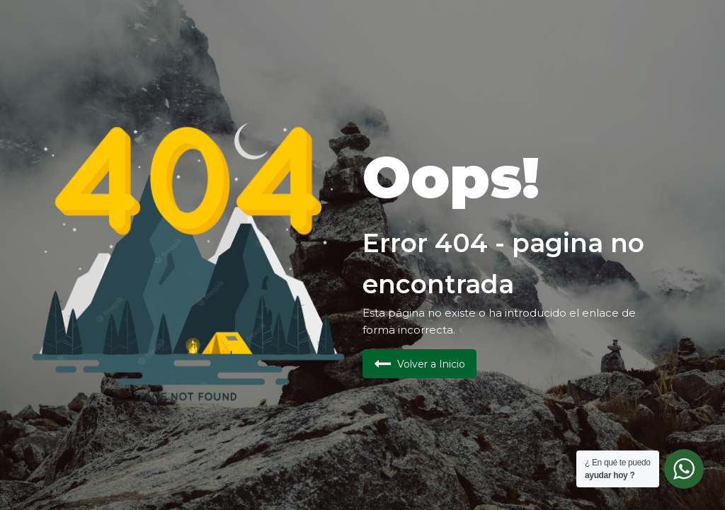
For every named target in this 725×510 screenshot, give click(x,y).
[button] (419, 363)
